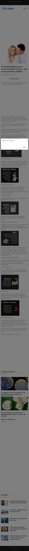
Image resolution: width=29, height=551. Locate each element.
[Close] (26, 140)
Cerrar (24, 147)
